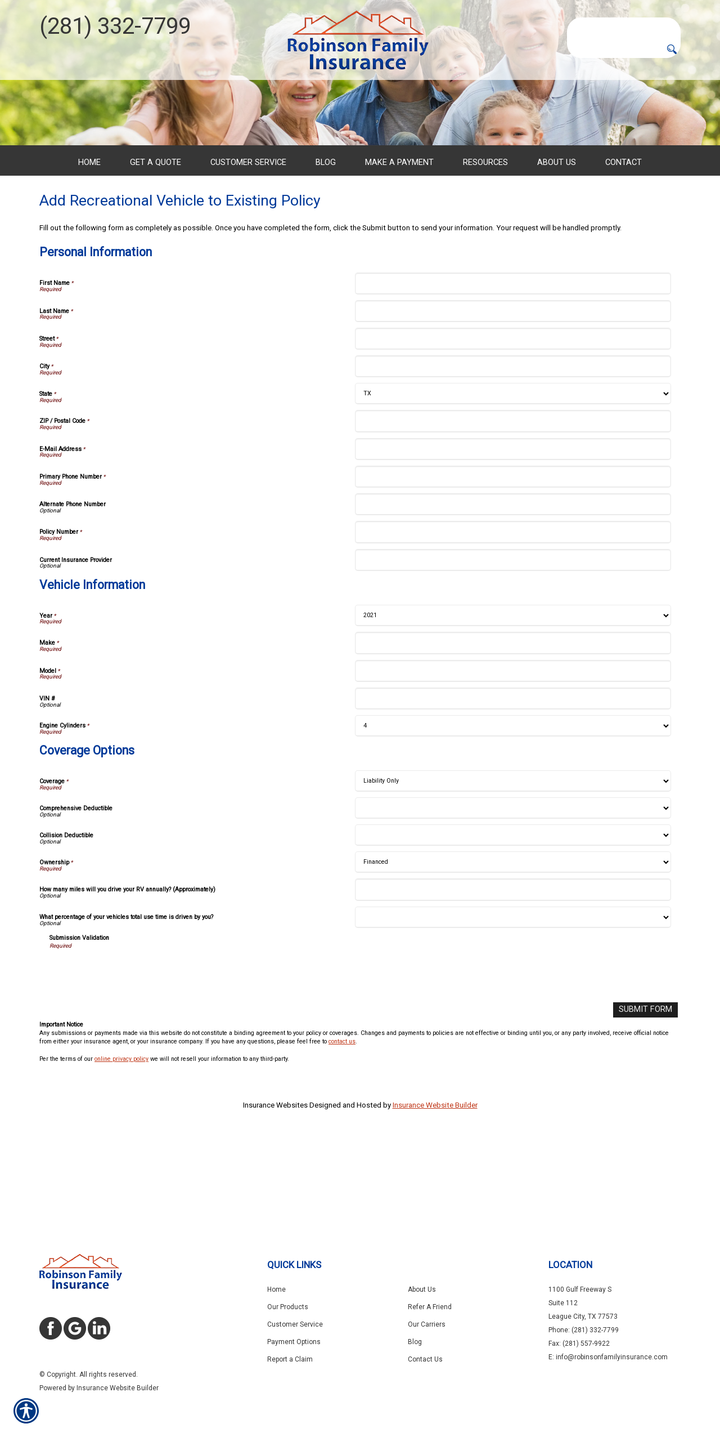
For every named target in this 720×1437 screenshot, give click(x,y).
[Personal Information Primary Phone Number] (512, 562)
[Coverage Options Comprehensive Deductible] (512, 893)
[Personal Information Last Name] (512, 397)
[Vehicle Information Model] (512, 756)
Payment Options (294, 1342)
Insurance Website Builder (435, 1189)
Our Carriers (427, 1324)
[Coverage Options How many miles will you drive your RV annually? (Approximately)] (512, 975)
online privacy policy (121, 1143)
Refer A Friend (430, 1307)
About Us (422, 1289)
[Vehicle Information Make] (512, 728)
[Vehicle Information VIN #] (512, 784)
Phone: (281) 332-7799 (583, 1330)
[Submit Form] (648, 1095)
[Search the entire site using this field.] (624, 26)
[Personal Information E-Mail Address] (512, 535)
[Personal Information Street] (512, 424)
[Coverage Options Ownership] (512, 947)
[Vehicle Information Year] (512, 701)
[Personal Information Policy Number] (512, 617)
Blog (415, 1342)
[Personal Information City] (512, 452)
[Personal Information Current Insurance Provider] (512, 646)
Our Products (287, 1307)
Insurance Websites (275, 1189)
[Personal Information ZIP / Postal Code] (512, 506)
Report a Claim (290, 1359)
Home (276, 1289)
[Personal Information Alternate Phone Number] (512, 590)
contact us (342, 1126)
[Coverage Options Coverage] (512, 866)
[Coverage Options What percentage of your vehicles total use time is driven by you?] (512, 1003)
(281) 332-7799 (115, 26)
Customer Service (295, 1324)
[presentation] (135, 1057)
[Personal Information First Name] (512, 369)
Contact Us (425, 1359)
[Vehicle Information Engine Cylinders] (512, 811)
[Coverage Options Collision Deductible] (512, 920)
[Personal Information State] (512, 479)
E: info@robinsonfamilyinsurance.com (608, 1357)
